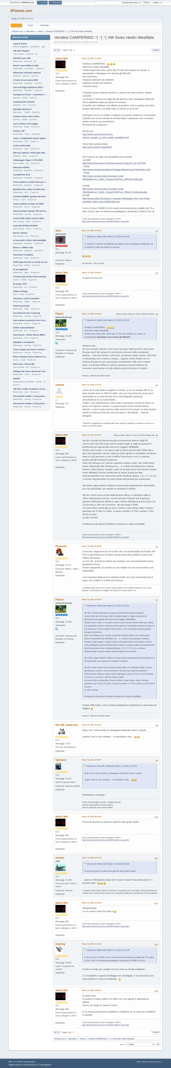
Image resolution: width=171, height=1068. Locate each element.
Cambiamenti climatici (24, 102)
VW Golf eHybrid (21, 51)
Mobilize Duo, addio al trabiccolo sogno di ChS (30, 189)
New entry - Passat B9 (23, 364)
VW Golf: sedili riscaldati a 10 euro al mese (30, 389)
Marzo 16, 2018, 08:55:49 (91, 816)
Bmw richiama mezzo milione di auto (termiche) (30, 357)
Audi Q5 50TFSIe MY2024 (25, 226)
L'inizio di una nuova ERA (25, 80)
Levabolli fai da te (21, 174)
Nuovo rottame (20, 233)
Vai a (122, 1044)
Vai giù (57, 50)
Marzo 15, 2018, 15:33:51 (91, 435)
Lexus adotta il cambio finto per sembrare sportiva (30, 182)
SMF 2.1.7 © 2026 (15, 1062)
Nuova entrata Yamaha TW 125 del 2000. (30, 211)
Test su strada (18, 54)
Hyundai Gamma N (22, 109)
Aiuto (138, 1062)
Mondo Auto (17, 61)
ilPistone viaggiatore (21, 47)
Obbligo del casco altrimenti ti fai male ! (30, 371)
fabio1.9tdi (61, 58)
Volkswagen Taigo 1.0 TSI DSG (28, 160)
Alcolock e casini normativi (26, 298)
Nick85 (16, 378)
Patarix (59, 313)
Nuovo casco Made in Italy (26, 65)
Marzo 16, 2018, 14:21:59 (91, 903)
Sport (15, 294)
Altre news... (18, 112)
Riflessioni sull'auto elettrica (27, 73)
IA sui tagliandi (20, 269)
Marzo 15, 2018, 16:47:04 (91, 725)
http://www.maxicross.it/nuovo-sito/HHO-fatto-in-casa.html (105, 221)
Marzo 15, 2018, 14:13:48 (91, 58)
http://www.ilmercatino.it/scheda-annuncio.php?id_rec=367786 (114, 163)
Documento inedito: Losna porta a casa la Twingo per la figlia (30, 396)
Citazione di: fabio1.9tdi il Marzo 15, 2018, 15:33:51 (108, 606)
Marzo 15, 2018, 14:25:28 (91, 230)
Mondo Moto (18, 68)
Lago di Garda (20, 43)
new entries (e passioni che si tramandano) (30, 320)
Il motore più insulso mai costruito (29, 276)
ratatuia (59, 385)
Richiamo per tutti (21, 58)
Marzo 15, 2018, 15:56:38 (91, 599)
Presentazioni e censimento (23, 382)
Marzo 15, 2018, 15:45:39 (91, 546)
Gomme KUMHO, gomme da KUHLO (30, 196)
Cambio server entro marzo (26, 116)
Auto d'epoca (18, 236)
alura (58, 230)
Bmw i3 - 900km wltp (23, 247)
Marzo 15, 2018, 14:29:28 (91, 272)
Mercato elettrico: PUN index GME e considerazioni (30, 153)
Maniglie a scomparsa (23, 342)
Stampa (155, 50)
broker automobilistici (23, 327)
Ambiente (16, 76)
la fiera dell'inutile (21, 145)
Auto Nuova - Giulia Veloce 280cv (29, 335)
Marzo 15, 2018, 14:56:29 (91, 314)
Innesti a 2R (19, 131)
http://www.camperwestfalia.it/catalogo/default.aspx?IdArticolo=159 (116, 169)
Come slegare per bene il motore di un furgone (30, 349)
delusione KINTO (21, 167)
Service (16, 200)
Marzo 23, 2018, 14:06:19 (91, 990)
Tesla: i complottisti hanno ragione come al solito (30, 138)
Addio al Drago (20, 291)
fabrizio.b (60, 760)
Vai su (56, 1032)
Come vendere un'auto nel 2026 (28, 204)
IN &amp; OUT (20, 284)
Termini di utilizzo (148, 1062)
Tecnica (16, 280)
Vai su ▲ (159, 1062)
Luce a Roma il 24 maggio (25, 124)
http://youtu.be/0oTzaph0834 (97, 147)
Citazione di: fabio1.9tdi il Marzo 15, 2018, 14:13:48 (108, 237)
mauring (60, 944)
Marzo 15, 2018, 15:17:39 (91, 385)
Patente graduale (21, 306)
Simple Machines (29, 1062)
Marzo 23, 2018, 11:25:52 (91, 944)
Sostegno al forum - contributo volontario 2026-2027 (30, 94)
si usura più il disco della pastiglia (29, 240)
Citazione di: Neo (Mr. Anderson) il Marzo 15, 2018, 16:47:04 (112, 766)
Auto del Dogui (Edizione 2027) (28, 87)
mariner (59, 857)
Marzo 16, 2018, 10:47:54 (91, 858)
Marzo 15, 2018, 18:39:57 (91, 760)
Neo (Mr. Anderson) (66, 725)
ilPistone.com (21, 11)
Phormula (61, 546)
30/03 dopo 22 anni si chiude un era (30, 262)
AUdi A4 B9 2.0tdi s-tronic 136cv (28, 218)
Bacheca (16, 98)
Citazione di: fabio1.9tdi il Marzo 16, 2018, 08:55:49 (108, 864)
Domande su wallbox (23, 255)
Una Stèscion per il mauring (26, 313)
